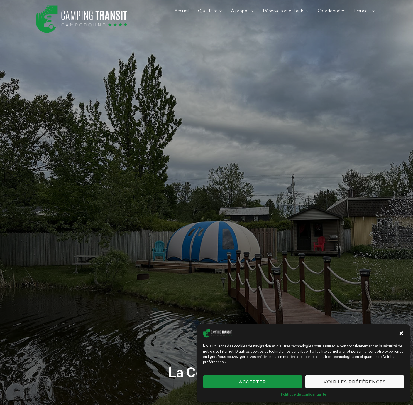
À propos (240, 11)
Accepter (252, 381)
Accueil (182, 11)
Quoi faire (208, 11)
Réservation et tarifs (283, 11)
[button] (401, 333)
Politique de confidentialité (303, 394)
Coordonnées (331, 11)
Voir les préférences (355, 381)
